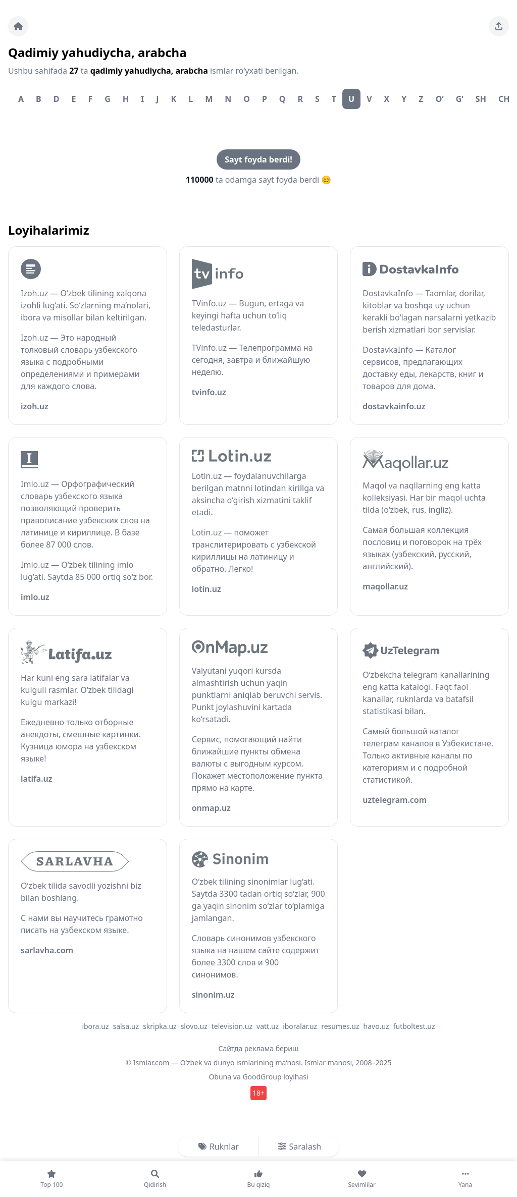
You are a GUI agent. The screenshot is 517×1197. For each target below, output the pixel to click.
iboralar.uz (300, 1026)
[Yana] (465, 1179)
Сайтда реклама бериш (259, 1048)
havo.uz (376, 1026)
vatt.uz (267, 1026)
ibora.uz (95, 1026)
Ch (504, 98)
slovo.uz (194, 1026)
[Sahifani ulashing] (499, 26)
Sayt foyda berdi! (258, 159)
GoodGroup (261, 1076)
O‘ (440, 98)
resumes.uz (340, 1026)
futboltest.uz (414, 1026)
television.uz (232, 1026)
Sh (481, 98)
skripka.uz (160, 1026)
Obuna (220, 1076)
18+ (258, 1093)
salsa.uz (126, 1026)
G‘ (459, 98)
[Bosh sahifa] (18, 26)
